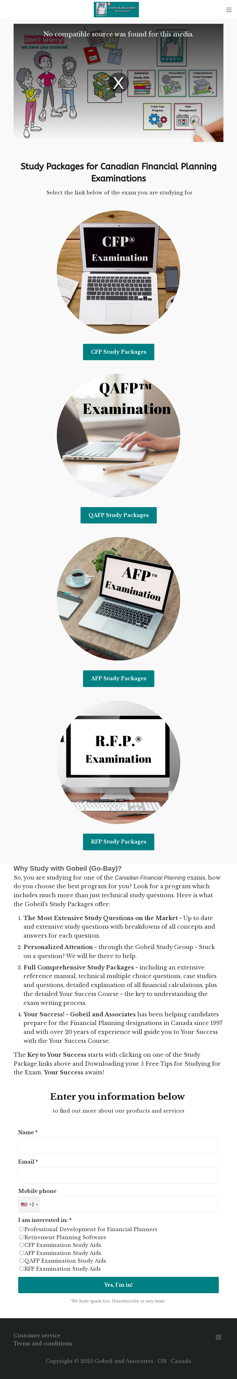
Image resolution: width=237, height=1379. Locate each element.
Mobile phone (37, 1191)
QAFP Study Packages (119, 515)
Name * (28, 1132)
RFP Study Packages (118, 842)
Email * (28, 1162)
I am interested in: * (45, 1220)
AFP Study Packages (118, 678)
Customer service (37, 1335)
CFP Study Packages (118, 352)
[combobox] (29, 1204)
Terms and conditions (43, 1343)
